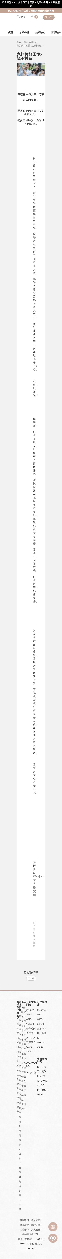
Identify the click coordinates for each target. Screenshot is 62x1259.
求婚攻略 (23, 1106)
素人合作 (35, 1229)
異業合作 (24, 1229)
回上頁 (31, 978)
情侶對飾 (18, 1077)
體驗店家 (23, 1060)
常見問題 (35, 1220)
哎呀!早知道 (23, 1095)
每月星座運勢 (23, 1021)
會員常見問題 (20, 1027)
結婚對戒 (40, 32)
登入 (21, 17)
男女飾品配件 (18, 1100)
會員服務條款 (25, 1238)
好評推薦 (23, 1051)
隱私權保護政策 (30, 1234)
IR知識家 (23, 1009)
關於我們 (24, 1220)
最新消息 (23, 1032)
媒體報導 (23, 1042)
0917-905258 (30, 1021)
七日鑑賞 (24, 1224)
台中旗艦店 (42, 1003)
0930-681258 (40, 1021)
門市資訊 (49, 17)
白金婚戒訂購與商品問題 (20, 1186)
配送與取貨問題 (20, 1084)
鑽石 (10, 32)
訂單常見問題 (20, 1055)
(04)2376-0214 (41, 1012)
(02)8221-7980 (30, 1012)
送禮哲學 (23, 1069)
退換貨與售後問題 (20, 1119)
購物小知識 (20, 1149)
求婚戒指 (24, 32)
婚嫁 (23, 1085)
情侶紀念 (23, 1079)
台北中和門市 (31, 1003)
